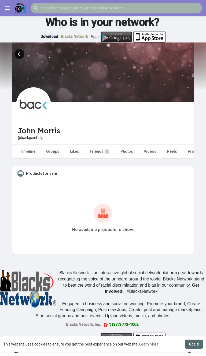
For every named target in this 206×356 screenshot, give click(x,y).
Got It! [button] (194, 344)
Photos (126, 151)
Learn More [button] (149, 344)
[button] (116, 8)
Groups (52, 151)
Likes (74, 151)
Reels (172, 151)
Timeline (27, 151)
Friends (100, 151)
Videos (150, 151)
